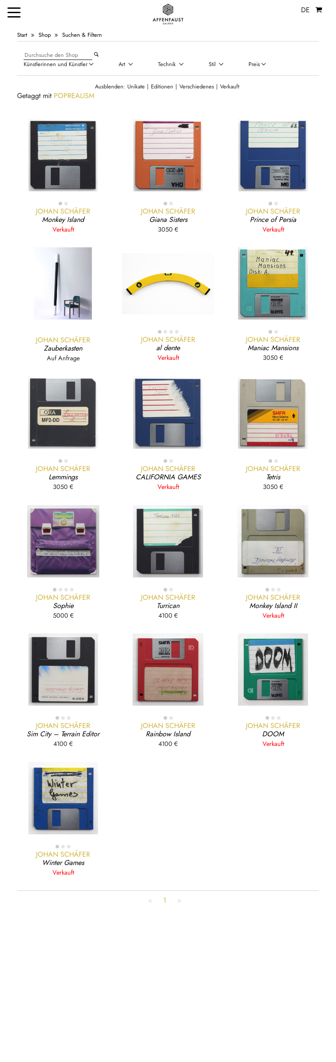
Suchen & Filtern (82, 35)
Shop (44, 35)
